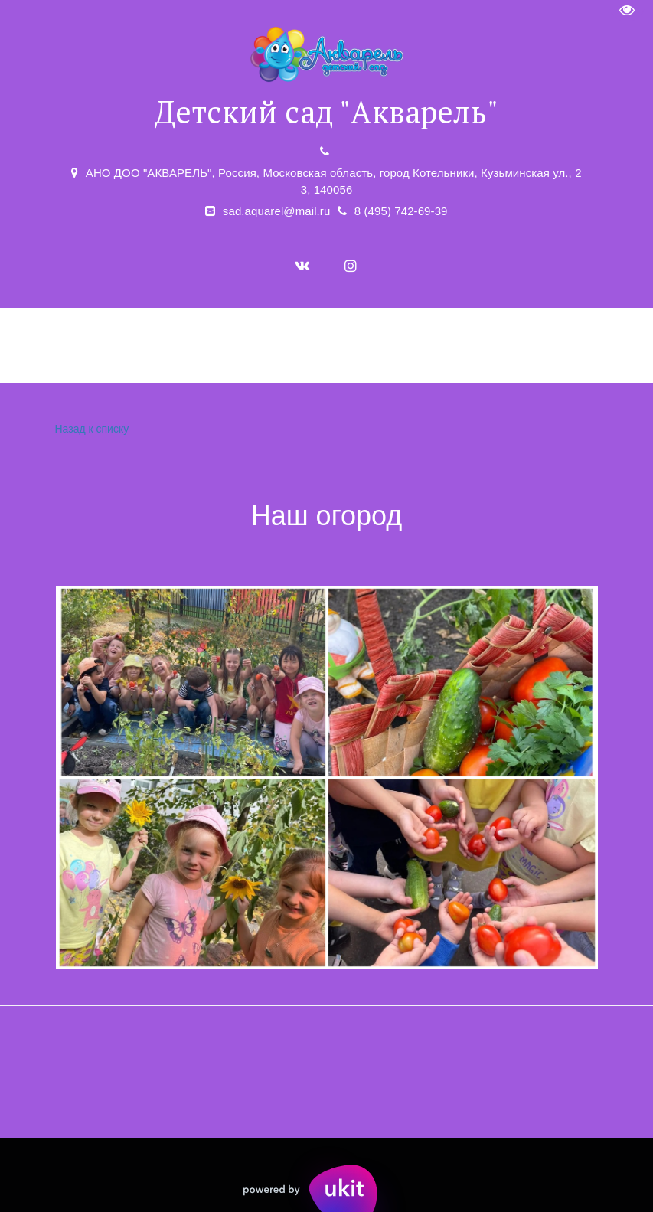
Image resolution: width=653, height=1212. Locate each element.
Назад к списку (90, 429)
